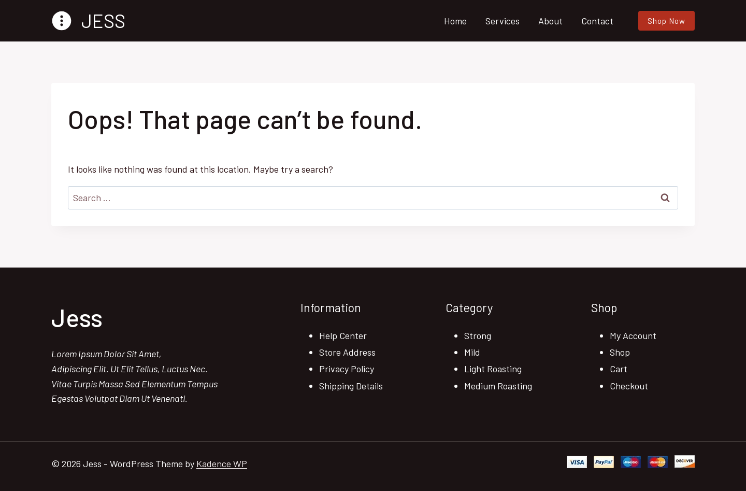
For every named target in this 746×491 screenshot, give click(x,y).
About (550, 20)
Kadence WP (221, 463)
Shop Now (666, 20)
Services (502, 20)
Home (455, 20)
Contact (597, 20)
